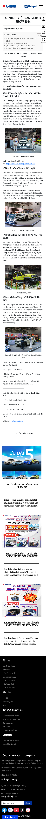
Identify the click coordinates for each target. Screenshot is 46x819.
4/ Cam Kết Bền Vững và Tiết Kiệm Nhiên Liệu (19, 48)
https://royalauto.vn (16, 421)
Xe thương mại (8, 702)
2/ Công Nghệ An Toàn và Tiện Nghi (16, 43)
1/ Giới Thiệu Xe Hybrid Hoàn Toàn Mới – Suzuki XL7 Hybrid (21, 40)
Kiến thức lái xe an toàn (11, 719)
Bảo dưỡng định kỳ (9, 684)
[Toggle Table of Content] (37, 35)
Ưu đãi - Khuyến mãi (10, 730)
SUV (4, 705)
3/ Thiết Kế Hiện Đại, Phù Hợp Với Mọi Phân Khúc (20, 46)
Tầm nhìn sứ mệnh (9, 744)
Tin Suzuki (7, 726)
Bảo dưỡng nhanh (9, 677)
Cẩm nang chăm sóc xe (11, 716)
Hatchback (7, 698)
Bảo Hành (6, 669)
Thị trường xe (8, 723)
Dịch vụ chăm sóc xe (10, 680)
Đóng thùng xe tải (9, 673)
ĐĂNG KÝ (28, 803)
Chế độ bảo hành (9, 666)
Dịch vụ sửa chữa (9, 688)
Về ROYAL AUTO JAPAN (11, 740)
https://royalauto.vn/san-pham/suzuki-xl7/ (20, 163)
